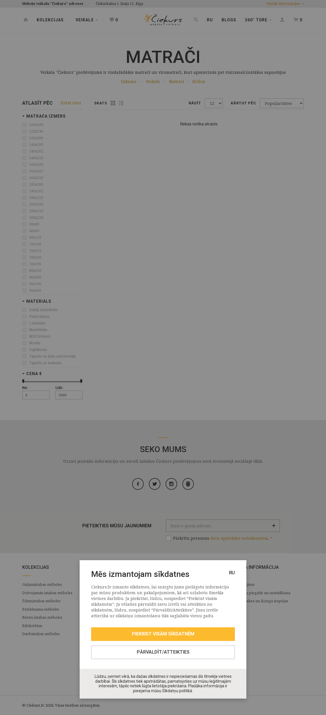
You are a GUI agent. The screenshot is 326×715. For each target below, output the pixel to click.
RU (232, 572)
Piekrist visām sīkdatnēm (163, 634)
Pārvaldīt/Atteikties (163, 652)
